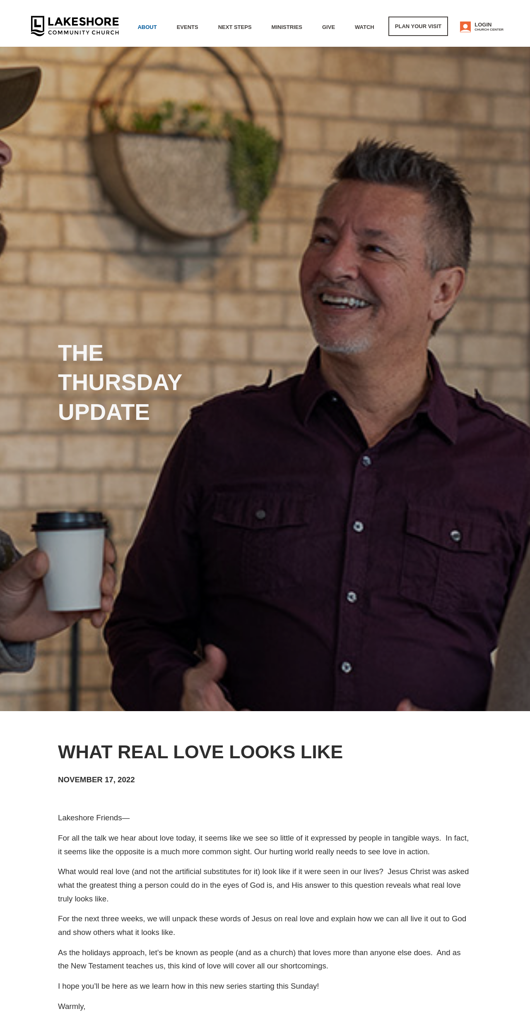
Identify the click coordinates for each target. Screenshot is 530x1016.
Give (328, 27)
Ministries (287, 27)
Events (187, 27)
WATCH (364, 27)
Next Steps (235, 27)
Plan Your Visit (418, 26)
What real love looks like (200, 751)
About (147, 27)
